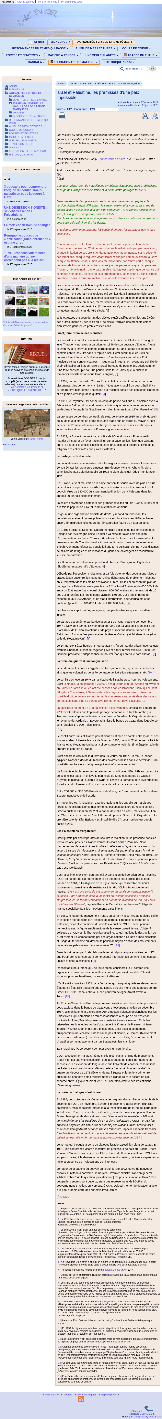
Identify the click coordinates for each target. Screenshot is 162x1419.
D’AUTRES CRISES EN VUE (30, 99)
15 (67, 996)
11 (143, 700)
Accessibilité (8, 2)
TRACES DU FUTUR (141, 55)
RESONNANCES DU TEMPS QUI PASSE (40, 48)
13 (117, 945)
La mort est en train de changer (27, 225)
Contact (67, 1394)
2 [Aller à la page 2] (9, 178)
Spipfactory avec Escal (148, 1416)
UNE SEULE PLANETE (101, 55)
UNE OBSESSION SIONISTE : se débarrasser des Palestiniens (25, 211)
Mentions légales (86, 1394)
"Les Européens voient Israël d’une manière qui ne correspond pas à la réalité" (25, 256)
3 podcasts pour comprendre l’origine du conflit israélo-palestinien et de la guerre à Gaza (25, 192)
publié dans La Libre (112, 159)
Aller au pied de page (71, 1)
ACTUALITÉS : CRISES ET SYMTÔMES (104, 42)
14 (93, 960)
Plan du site (51, 1394)
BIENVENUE (60, 42)
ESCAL (144, 1414)
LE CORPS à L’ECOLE (26, 387)
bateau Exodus (112, 1269)
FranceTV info (35, 439)
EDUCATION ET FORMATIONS (74, 62)
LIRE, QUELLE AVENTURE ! (26, 390)
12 (59, 729)
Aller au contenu (25, 1)
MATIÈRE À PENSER (62, 55)
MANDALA (35, 62)
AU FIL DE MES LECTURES (94, 48)
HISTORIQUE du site (119, 62)
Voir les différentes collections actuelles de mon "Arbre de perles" (25, 324)
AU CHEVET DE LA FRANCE (30, 116)
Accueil (36, 42)
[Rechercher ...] (133, 69)
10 (150, 672)
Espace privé (108, 1394)
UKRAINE (19, 112)
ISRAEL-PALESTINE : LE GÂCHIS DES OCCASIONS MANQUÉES (105, 83)
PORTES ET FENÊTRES (22, 55)
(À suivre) (63, 1197)
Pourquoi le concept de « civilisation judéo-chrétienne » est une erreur (27, 239)
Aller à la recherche (47, 1)
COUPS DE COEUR (136, 48)
